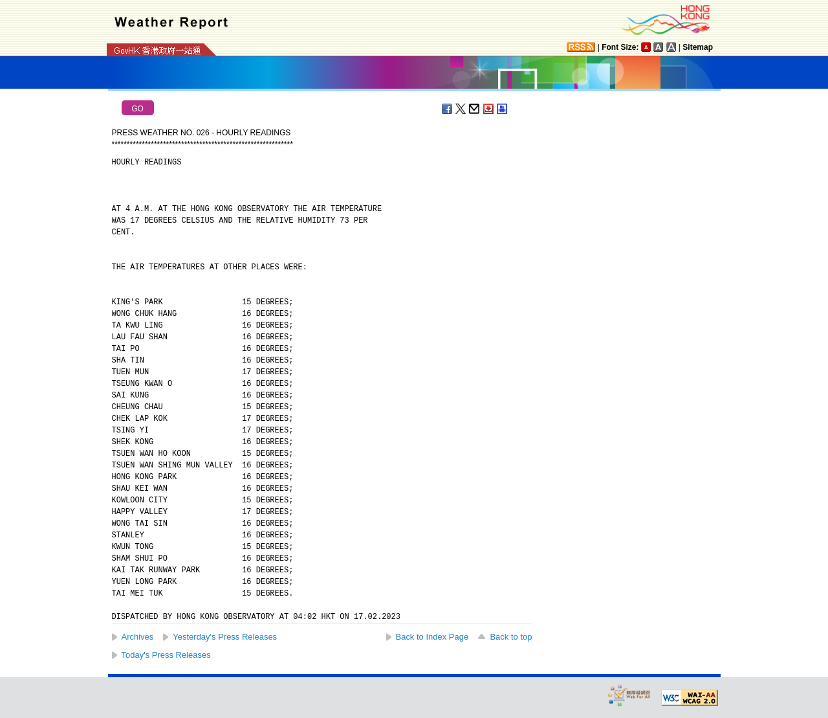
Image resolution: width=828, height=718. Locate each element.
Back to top (511, 637)
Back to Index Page (432, 637)
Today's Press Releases (166, 655)
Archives (138, 637)
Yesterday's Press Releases (225, 637)
